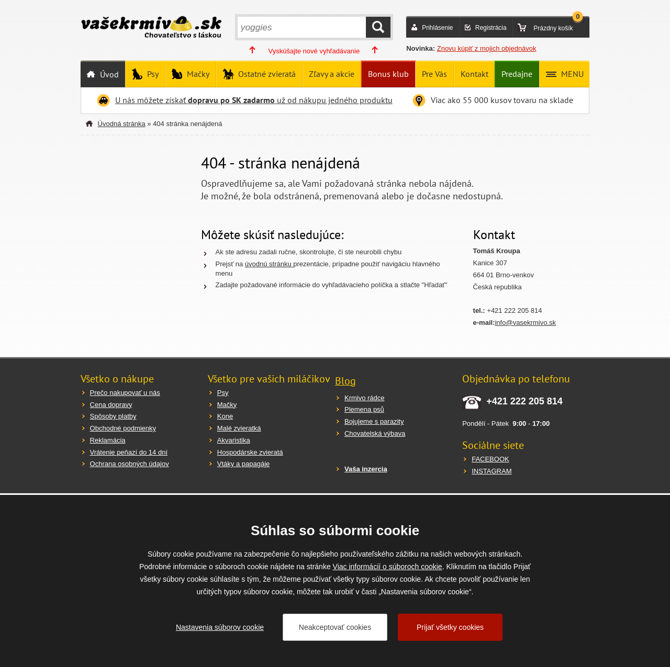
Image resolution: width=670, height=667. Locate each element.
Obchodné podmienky (123, 428)
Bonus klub (388, 74)
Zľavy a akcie (331, 74)
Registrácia (491, 27)
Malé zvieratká (239, 428)
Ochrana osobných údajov (129, 464)
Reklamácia (108, 440)
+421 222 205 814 (524, 401)
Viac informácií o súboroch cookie (387, 566)
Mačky (197, 74)
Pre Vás (434, 74)
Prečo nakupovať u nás (125, 393)
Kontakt (474, 74)
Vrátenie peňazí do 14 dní (129, 452)
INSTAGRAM (491, 471)
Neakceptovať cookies (335, 627)
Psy (152, 74)
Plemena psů (364, 409)
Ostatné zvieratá (266, 74)
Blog (345, 381)
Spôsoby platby (113, 416)
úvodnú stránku (269, 264)
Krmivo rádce (364, 398)
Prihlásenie (437, 27)
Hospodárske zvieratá (250, 452)
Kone (225, 416)
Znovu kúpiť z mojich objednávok (487, 48)
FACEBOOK (490, 459)
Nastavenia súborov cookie (220, 627)
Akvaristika (233, 440)
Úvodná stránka (122, 124)
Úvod (108, 74)
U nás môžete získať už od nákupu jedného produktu (254, 100)
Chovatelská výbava (374, 433)
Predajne (516, 74)
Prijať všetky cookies (450, 627)
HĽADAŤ (378, 27)
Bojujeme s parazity (374, 421)
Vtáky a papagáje (243, 464)
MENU (571, 74)
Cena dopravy (111, 405)
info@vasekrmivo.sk (525, 322)
